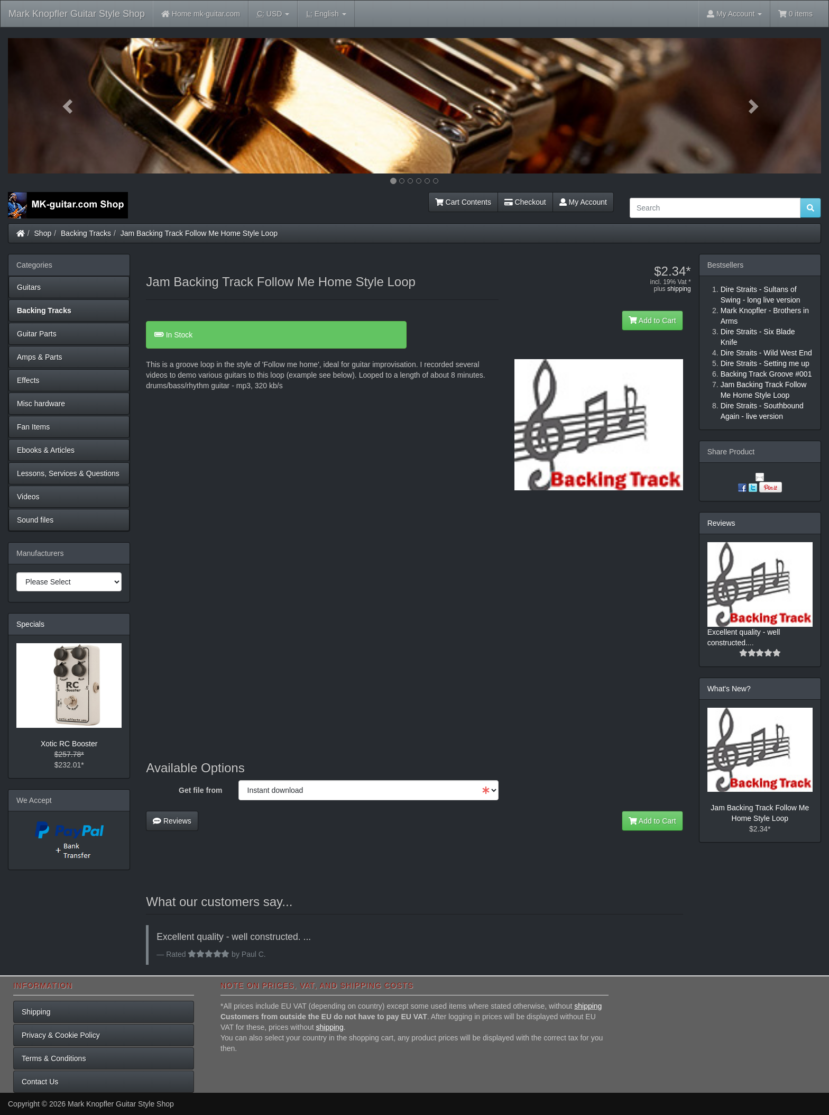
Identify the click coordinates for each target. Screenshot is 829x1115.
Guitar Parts (37, 334)
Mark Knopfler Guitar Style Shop (76, 13)
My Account (583, 202)
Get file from (200, 790)
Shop (43, 233)
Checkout (525, 202)
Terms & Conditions (54, 1058)
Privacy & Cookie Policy (61, 1035)
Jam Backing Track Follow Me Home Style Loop (199, 233)
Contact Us (40, 1081)
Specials (30, 624)
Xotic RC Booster (69, 743)
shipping (679, 289)
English (326, 14)
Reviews (172, 821)
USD (273, 14)
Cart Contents (463, 202)
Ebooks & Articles (46, 450)
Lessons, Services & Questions (68, 473)
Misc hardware (41, 403)
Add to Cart (652, 320)
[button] (69, 105)
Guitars (29, 287)
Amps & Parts (39, 357)
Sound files (35, 520)
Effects (28, 380)
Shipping (36, 1012)
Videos (28, 496)
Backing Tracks (86, 233)
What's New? (729, 688)
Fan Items (33, 427)
